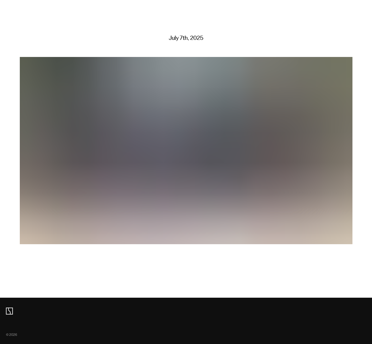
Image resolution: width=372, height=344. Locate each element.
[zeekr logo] (9, 311)
